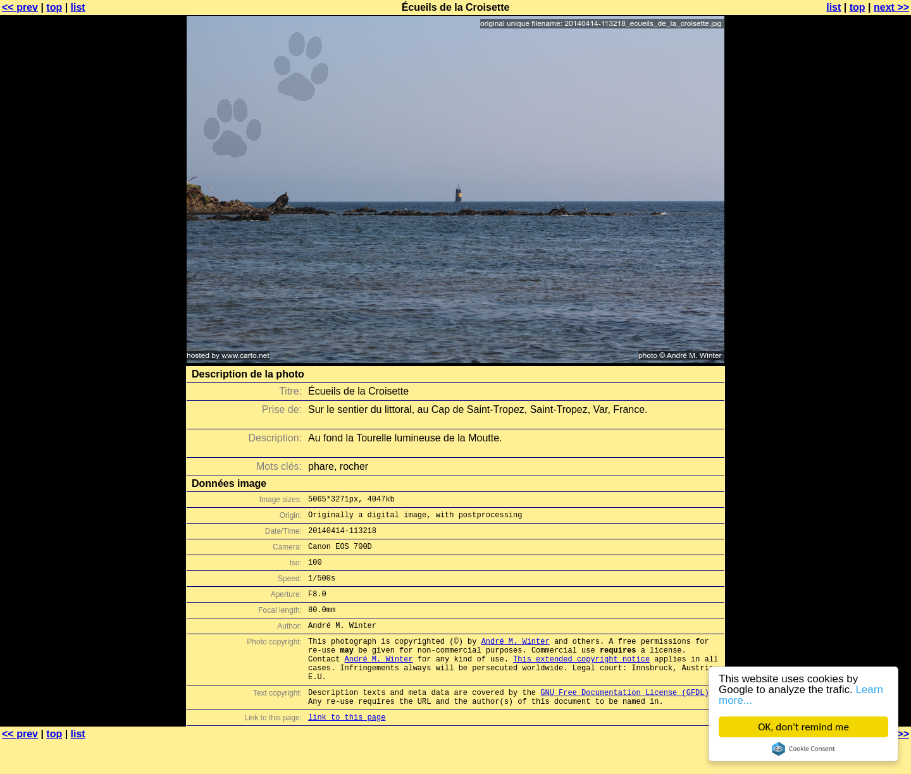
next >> (891, 7)
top (54, 7)
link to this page (346, 749)
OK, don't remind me (803, 727)
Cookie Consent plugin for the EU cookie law (803, 749)
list (78, 7)
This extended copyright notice (581, 681)
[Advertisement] (859, 313)
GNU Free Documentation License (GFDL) (624, 720)
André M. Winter (515, 659)
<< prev (20, 7)
